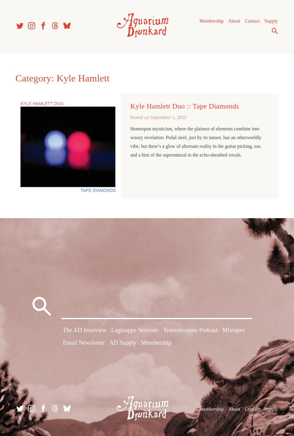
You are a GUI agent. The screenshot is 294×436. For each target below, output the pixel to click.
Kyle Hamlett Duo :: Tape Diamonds (184, 106)
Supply (271, 20)
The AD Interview (85, 330)
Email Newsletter (84, 342)
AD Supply (123, 342)
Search (275, 31)
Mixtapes (234, 330)
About (234, 20)
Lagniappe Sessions (135, 330)
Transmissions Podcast (190, 330)
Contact (252, 20)
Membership (211, 20)
